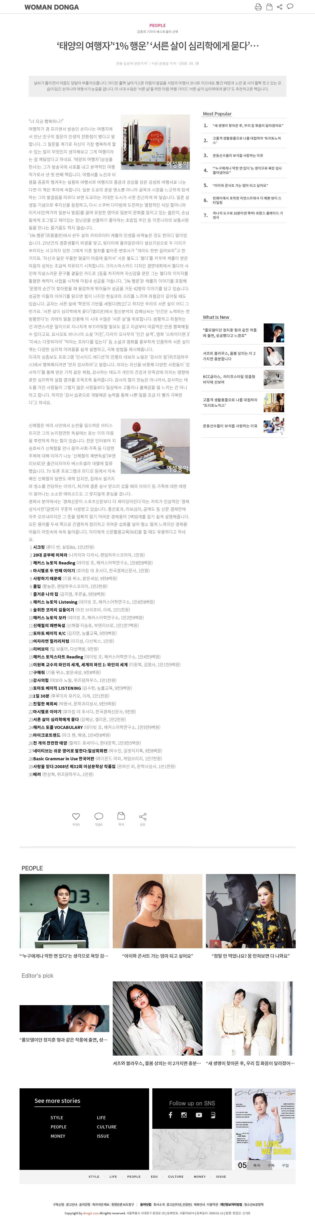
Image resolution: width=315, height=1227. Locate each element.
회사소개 (159, 1205)
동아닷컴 (145, 1205)
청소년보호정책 (253, 1205)
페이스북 (170, 1115)
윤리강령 (84, 1205)
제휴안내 (199, 1205)
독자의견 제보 (100, 1205)
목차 (256, 1165)
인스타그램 (184, 1115)
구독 (271, 1165)
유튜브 (199, 1115)
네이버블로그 (213, 1115)
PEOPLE (157, 25)
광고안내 (71, 1205)
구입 (285, 1165)
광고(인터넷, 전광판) (179, 1205)
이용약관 (212, 1205)
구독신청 (58, 1205)
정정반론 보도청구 (122, 1205)
